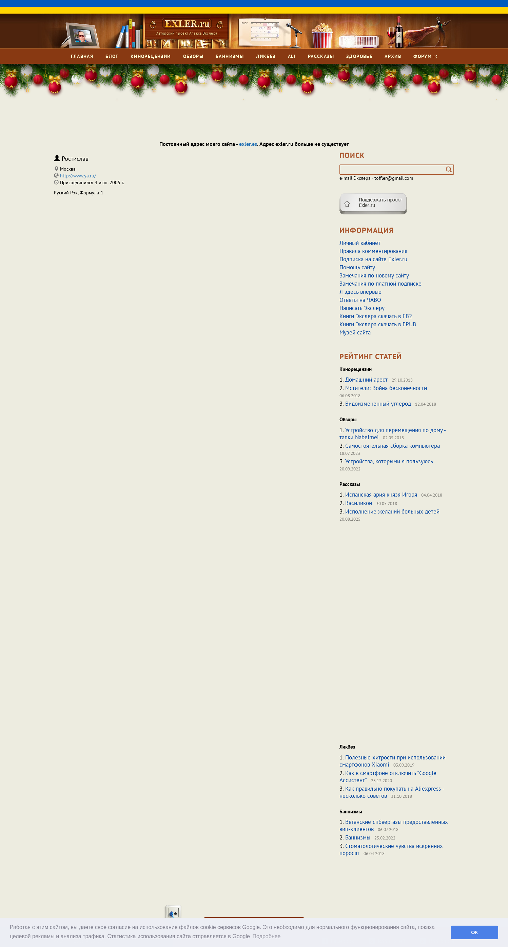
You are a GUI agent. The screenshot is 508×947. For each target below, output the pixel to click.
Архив (393, 56)
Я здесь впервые (360, 291)
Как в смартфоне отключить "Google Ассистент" (387, 776)
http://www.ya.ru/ (78, 176)
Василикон (358, 503)
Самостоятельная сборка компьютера (392, 445)
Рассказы (321, 56)
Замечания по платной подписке (380, 283)
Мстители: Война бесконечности (386, 388)
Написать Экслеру (362, 308)
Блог (111, 56)
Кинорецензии (151, 56)
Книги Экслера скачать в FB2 (375, 316)
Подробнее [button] (267, 936)
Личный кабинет (359, 243)
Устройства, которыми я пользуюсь (389, 461)
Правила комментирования (373, 251)
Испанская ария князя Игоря (381, 494)
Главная (82, 56)
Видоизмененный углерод (378, 403)
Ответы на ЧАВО (360, 300)
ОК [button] (474, 932)
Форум (425, 56)
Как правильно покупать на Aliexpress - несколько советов (391, 792)
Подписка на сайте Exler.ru (373, 259)
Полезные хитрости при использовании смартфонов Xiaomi (392, 761)
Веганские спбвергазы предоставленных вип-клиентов (393, 825)
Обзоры (193, 56)
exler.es (248, 143)
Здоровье (359, 56)
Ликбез (265, 56)
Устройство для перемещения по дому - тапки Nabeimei (392, 433)
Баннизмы (230, 56)
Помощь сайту (357, 267)
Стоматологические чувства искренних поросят (391, 849)
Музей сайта (355, 332)
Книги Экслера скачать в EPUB (377, 324)
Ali (292, 56)
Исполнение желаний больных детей (392, 511)
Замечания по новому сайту (374, 275)
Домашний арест (366, 379)
